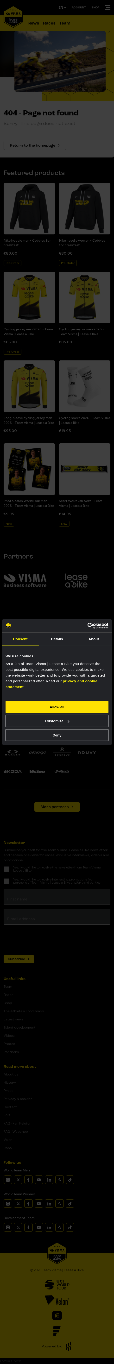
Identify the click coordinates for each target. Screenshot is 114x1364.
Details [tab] (57, 639)
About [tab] (94, 639)
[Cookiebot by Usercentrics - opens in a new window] (87, 625)
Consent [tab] (20, 639)
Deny (57, 735)
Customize (57, 721)
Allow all (57, 707)
